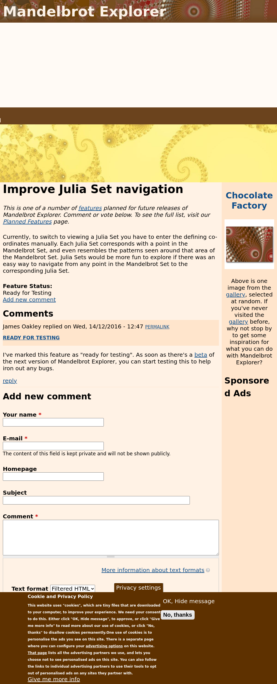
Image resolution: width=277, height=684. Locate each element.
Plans (172, 113)
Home (100, 113)
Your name (22, 414)
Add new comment (29, 299)
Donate (219, 113)
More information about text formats (153, 570)
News (152, 113)
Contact (261, 113)
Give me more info (54, 679)
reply (10, 380)
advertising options (104, 646)
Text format (31, 588)
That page (37, 653)
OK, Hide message (189, 601)
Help (240, 113)
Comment (20, 516)
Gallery (195, 113)
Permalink (157, 327)
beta (200, 354)
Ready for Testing (31, 338)
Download (126, 113)
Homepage (20, 469)
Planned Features (27, 221)
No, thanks (177, 615)
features (90, 208)
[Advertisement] (138, 65)
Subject (15, 492)
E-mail (15, 438)
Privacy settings (138, 587)
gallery (235, 294)
